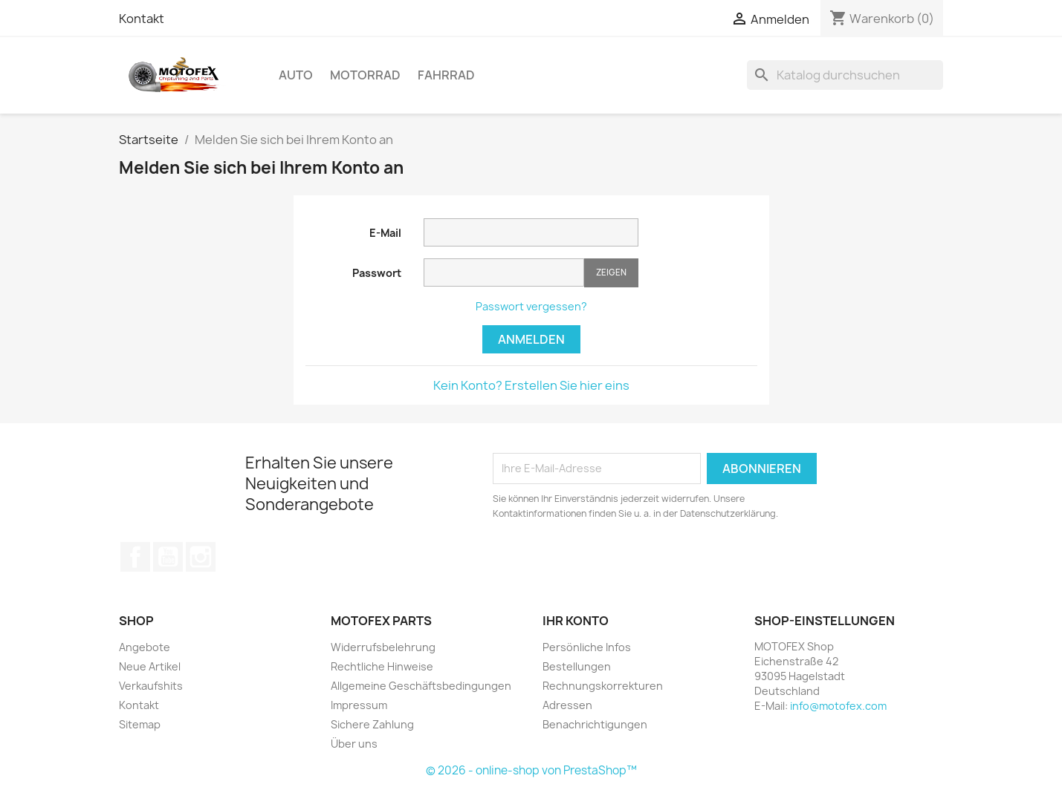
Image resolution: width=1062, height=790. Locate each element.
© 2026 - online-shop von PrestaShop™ (531, 770)
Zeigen (611, 272)
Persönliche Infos (587, 647)
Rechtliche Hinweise (382, 666)
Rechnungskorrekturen (603, 686)
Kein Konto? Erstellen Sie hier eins (531, 385)
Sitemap (140, 724)
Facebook (135, 557)
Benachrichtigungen (595, 724)
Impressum (359, 705)
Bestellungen (577, 666)
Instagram (201, 557)
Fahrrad (446, 75)
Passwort (376, 273)
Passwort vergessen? (531, 306)
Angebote (144, 647)
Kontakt (141, 18)
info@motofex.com (838, 706)
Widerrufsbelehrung (383, 647)
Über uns (354, 744)
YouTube (168, 557)
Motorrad (365, 75)
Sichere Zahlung (372, 724)
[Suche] (845, 75)
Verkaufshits (151, 686)
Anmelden (531, 339)
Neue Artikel (150, 666)
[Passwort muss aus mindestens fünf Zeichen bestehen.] (504, 272)
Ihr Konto (576, 621)
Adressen (567, 705)
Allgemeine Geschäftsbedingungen (421, 686)
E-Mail (385, 233)
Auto (296, 75)
